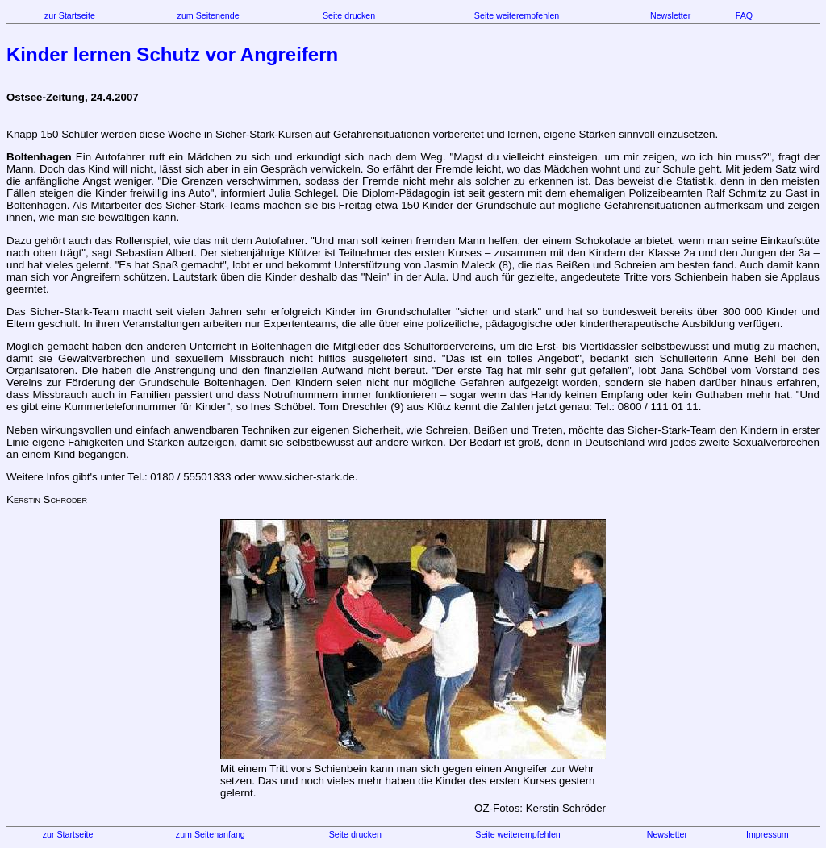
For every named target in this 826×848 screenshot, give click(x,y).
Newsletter (670, 15)
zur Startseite (69, 15)
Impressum (767, 834)
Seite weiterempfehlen (516, 15)
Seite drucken (349, 15)
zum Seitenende (208, 15)
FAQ (744, 15)
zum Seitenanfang (210, 834)
